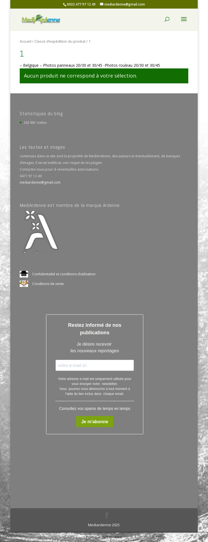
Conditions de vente (48, 283)
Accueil (25, 41)
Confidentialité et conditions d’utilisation (64, 274)
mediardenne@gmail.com (40, 182)
